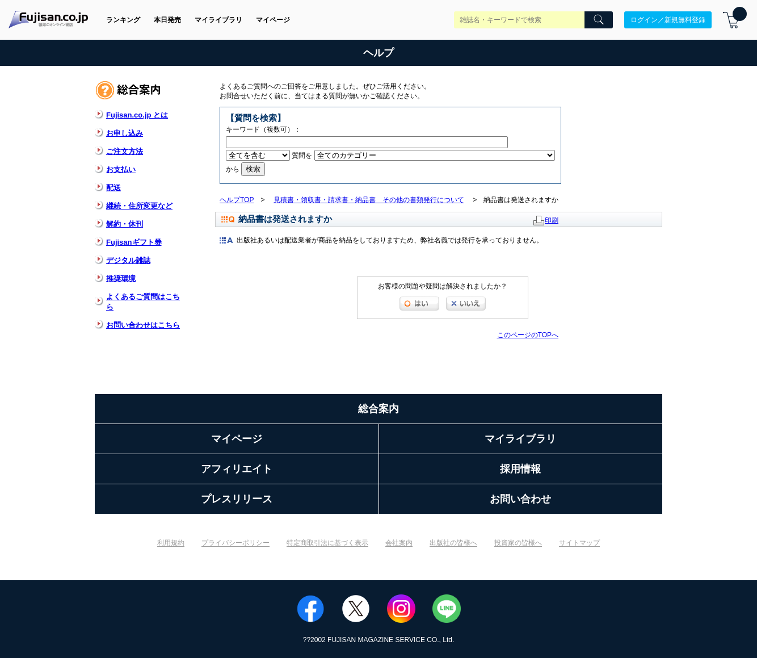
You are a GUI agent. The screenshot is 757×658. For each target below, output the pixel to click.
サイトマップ (579, 543)
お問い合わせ (520, 499)
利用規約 (170, 543)
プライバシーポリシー (235, 543)
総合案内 (378, 408)
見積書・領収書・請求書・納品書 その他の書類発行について (369, 200)
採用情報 (520, 469)
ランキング (123, 20)
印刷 (551, 220)
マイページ (273, 20)
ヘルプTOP (237, 200)
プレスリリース (236, 499)
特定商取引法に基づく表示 (327, 543)
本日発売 (167, 20)
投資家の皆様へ (518, 543)
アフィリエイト (236, 469)
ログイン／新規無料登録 (667, 20)
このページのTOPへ (527, 335)
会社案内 (399, 543)
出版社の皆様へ (453, 543)
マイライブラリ (218, 20)
